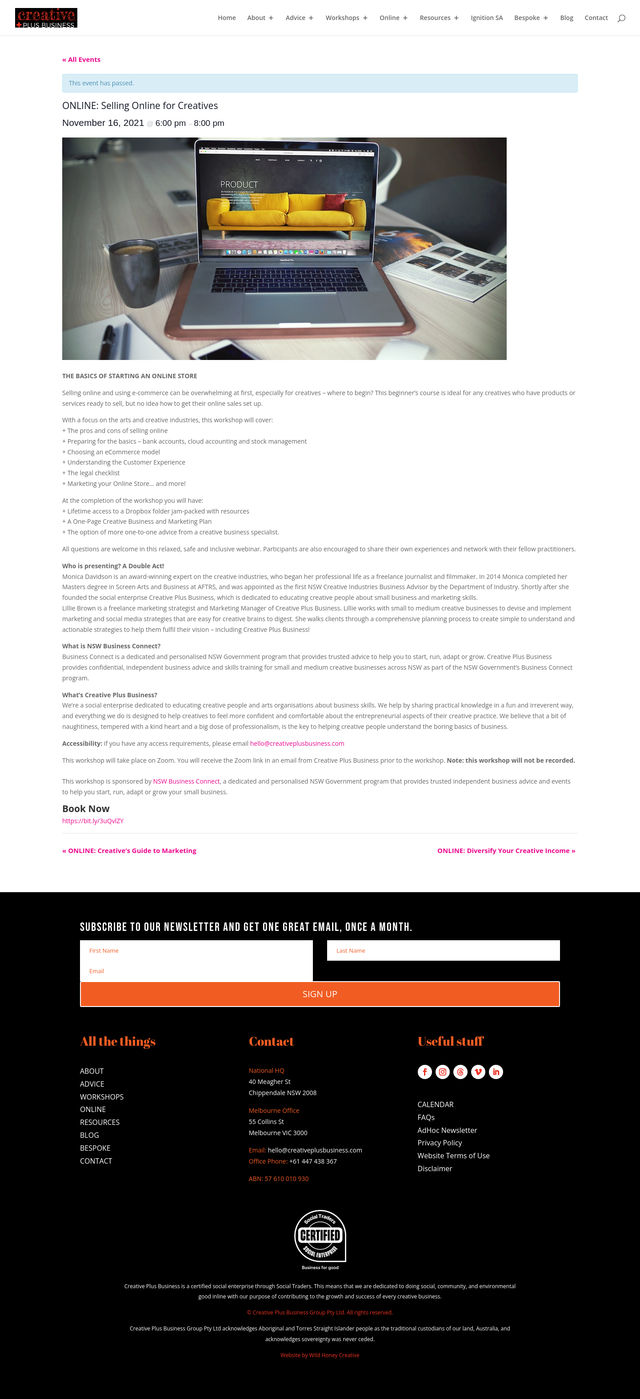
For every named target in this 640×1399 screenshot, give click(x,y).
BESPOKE (95, 1148)
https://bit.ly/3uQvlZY (93, 821)
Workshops (343, 18)
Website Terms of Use (454, 1155)
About (256, 18)
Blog (566, 18)
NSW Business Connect (186, 781)
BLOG (89, 1135)
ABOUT (92, 1071)
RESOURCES (100, 1122)
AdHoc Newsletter (447, 1130)
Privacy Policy (440, 1143)
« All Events (81, 59)
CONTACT (96, 1161)
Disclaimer (435, 1168)
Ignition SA (487, 18)
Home (227, 18)
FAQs (426, 1117)
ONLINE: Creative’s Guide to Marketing (129, 850)
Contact (596, 18)
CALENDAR (436, 1104)
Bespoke (527, 18)
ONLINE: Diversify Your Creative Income (506, 850)
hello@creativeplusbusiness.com (297, 743)
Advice (295, 18)
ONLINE (93, 1109)
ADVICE (92, 1084)
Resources (435, 18)
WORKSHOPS (102, 1097)
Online (390, 18)
